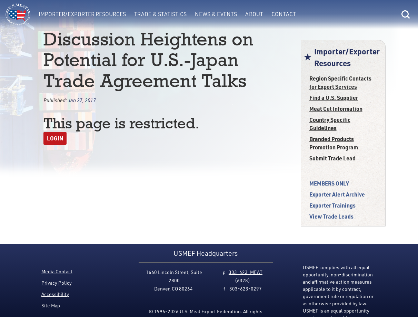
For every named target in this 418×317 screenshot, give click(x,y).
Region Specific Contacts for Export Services (340, 82)
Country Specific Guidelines (329, 123)
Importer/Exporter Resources (82, 14)
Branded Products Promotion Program (333, 143)
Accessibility (55, 294)
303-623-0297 (245, 289)
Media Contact (56, 271)
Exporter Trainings (332, 205)
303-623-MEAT (245, 272)
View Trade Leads (331, 216)
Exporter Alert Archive (337, 194)
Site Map (50, 305)
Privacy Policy (56, 283)
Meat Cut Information (335, 108)
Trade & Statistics (160, 14)
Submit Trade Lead (332, 158)
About (254, 14)
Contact (283, 14)
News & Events (216, 14)
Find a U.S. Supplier (333, 97)
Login (55, 138)
